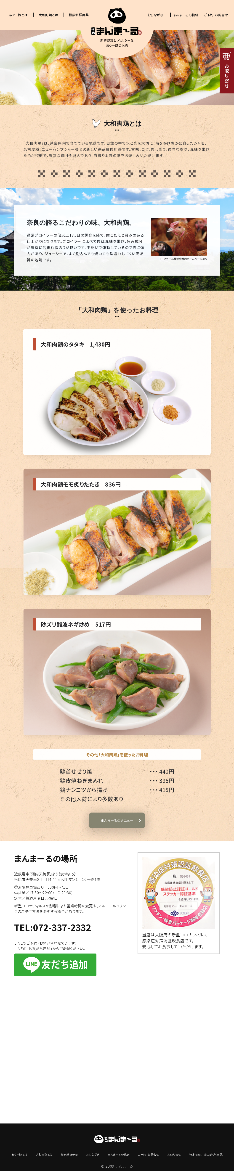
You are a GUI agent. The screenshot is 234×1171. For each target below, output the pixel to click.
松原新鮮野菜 (79, 15)
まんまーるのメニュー (117, 840)
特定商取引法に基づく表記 (206, 1154)
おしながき (155, 15)
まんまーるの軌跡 (185, 15)
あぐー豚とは (18, 15)
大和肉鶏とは (48, 15)
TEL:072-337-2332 (52, 927)
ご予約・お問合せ (216, 15)
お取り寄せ (174, 1154)
